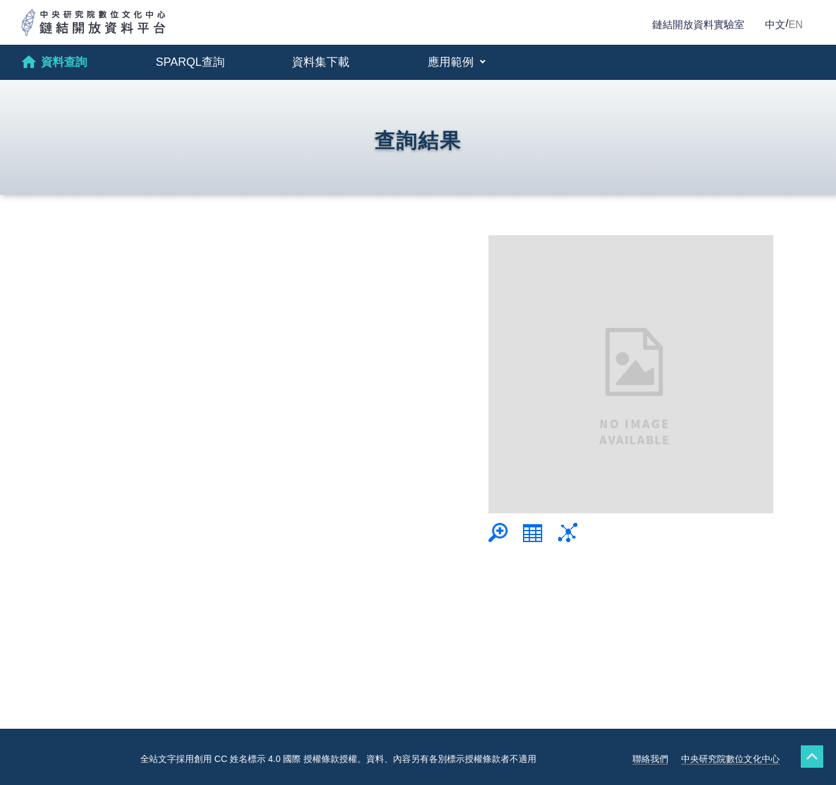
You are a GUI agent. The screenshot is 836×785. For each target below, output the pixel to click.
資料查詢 (53, 62)
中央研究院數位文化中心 (730, 759)
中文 (775, 24)
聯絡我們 (650, 759)
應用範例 (452, 62)
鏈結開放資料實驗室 (698, 24)
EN (796, 24)
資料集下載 (321, 62)
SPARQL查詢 (190, 62)
